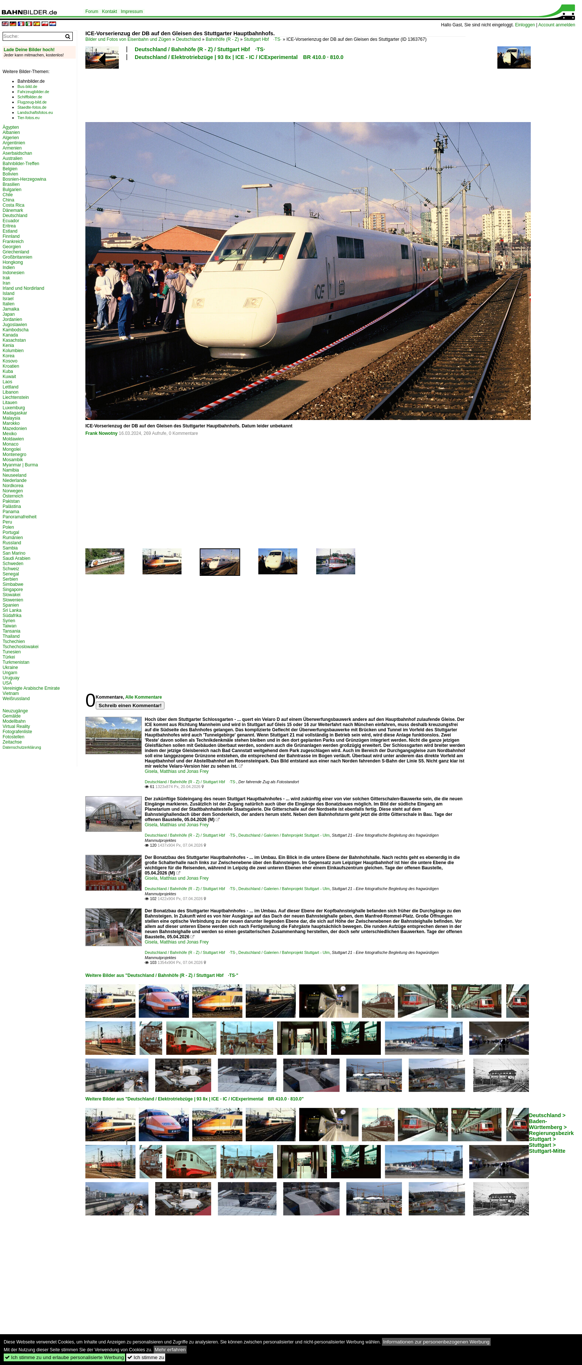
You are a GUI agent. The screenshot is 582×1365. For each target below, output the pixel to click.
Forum (91, 11)
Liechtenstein (16, 397)
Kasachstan (14, 340)
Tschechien (14, 641)
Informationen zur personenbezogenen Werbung (436, 1342)
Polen (8, 527)
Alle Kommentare (143, 697)
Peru (7, 522)
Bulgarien (12, 189)
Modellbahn (14, 721)
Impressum (132, 11)
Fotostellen (13, 736)
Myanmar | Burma (20, 464)
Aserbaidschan (17, 153)
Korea (8, 355)
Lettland (11, 387)
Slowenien (13, 600)
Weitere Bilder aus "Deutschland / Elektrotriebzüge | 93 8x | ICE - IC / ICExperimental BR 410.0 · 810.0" (194, 1099)
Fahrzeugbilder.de (33, 91)
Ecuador (11, 220)
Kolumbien (13, 350)
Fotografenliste (17, 731)
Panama (11, 511)
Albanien (11, 132)
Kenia (8, 345)
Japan (9, 314)
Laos (7, 381)
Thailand (11, 636)
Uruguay (11, 677)
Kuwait (9, 376)
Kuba (8, 371)
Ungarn (10, 672)
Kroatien (11, 366)
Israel (8, 298)
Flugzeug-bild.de (32, 102)
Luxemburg (14, 407)
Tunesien (12, 651)
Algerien (11, 137)
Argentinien (14, 142)
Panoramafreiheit (19, 516)
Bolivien (10, 174)
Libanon (11, 392)
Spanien (11, 605)
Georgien (12, 246)
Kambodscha (16, 329)
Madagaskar (15, 413)
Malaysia (11, 418)
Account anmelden (556, 24)
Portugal (11, 532)
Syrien (9, 620)
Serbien (10, 579)
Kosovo (10, 361)
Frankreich (13, 241)
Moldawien (13, 439)
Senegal (11, 574)
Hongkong (13, 262)
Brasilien (11, 184)
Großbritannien (17, 257)
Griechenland (16, 252)
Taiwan (9, 626)
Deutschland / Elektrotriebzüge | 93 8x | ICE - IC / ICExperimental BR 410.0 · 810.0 (239, 57)
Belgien (10, 168)
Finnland (11, 236)
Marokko (11, 423)
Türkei (9, 657)
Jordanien (12, 319)
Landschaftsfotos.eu (35, 112)
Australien (12, 158)
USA (7, 683)
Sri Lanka (12, 610)
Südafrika (12, 615)
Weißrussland (16, 698)
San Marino (14, 553)
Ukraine (10, 667)
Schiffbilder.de (29, 97)
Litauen (10, 402)
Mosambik (13, 459)
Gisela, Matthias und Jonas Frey (177, 771)
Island (8, 293)
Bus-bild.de (27, 86)
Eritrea (9, 226)
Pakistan (11, 501)
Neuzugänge (15, 710)
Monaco (11, 444)
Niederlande (15, 480)
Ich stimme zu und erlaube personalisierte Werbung (64, 1357)
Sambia (10, 548)
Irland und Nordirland (23, 288)
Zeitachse (12, 742)
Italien (8, 303)
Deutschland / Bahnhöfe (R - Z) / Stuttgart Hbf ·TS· (200, 49)
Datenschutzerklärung (22, 747)
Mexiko (10, 433)
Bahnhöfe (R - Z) (222, 39)
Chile (8, 194)
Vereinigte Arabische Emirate (31, 688)
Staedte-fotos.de (31, 107)
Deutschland (188, 39)
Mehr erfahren (170, 1349)
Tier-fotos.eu (28, 117)
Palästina (12, 506)
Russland (12, 542)
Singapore (13, 589)
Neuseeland (14, 475)
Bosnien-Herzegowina (24, 179)
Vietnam (11, 693)
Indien (9, 267)
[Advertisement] (275, 90)
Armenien (12, 148)
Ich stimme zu (145, 1357)
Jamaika (11, 309)
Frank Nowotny (101, 433)
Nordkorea (13, 485)
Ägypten (11, 127)
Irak (6, 277)
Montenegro (14, 454)
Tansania (11, 631)
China (8, 200)
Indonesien (13, 272)
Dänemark (13, 210)
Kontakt (109, 11)
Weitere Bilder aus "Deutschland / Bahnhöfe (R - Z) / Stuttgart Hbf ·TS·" (161, 975)
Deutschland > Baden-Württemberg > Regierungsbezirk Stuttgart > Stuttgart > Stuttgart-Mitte (551, 1133)
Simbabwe (13, 584)
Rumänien (13, 537)
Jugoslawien (15, 324)
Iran (6, 283)
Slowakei (11, 594)
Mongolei (12, 449)
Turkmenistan (16, 662)
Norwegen (13, 490)
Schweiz (11, 568)
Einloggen (525, 24)
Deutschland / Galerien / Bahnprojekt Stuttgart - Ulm (284, 835)
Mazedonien (15, 428)
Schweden (13, 563)
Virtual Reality (16, 726)
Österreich (13, 496)
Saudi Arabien (16, 558)
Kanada (10, 335)
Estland (10, 231)
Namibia (11, 470)
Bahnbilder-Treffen (21, 163)
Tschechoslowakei (21, 646)
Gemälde (12, 716)
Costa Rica (13, 205)
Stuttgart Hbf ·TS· (262, 39)
